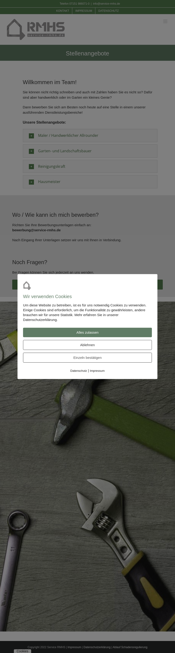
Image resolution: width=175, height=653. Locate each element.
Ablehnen (87, 345)
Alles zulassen (87, 332)
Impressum (97, 370)
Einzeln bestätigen (87, 358)
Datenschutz (78, 370)
